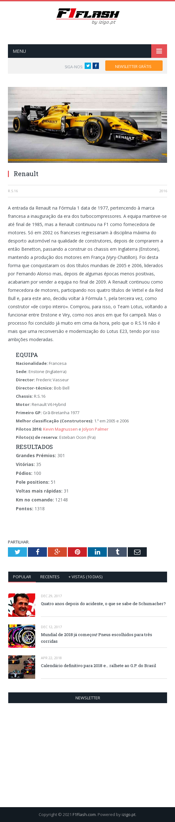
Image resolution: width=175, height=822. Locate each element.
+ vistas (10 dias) (85, 577)
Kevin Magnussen (60, 429)
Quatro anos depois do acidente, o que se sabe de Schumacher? (103, 603)
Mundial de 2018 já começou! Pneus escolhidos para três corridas (96, 638)
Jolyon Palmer (95, 429)
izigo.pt (128, 814)
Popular (22, 577)
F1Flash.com (84, 814)
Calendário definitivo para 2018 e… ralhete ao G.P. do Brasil (98, 665)
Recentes (50, 577)
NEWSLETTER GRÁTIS (133, 66)
